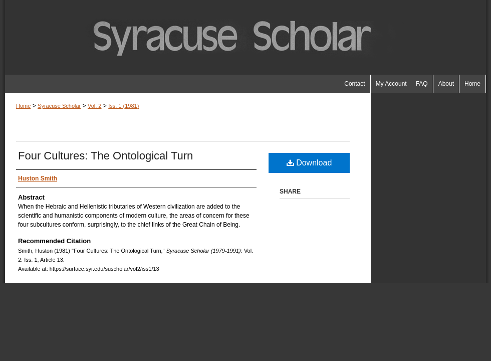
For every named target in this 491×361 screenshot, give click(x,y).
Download (309, 162)
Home (23, 106)
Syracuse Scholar (59, 106)
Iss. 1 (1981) (123, 106)
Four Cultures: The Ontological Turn (105, 155)
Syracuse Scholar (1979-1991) (245, 37)
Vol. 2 (95, 106)
